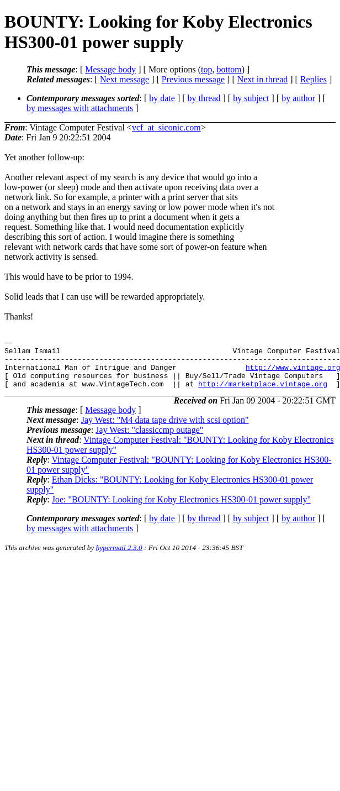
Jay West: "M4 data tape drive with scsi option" (165, 429)
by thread (204, 98)
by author (298, 98)
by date (162, 98)
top (206, 69)
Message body (110, 69)
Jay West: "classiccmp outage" (149, 439)
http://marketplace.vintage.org (262, 394)
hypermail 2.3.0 (119, 557)
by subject (251, 98)
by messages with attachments (79, 108)
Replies (313, 79)
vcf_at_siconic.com (166, 127)
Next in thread (262, 79)
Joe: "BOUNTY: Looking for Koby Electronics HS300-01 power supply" (181, 509)
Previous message (193, 79)
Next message (124, 79)
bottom (228, 69)
